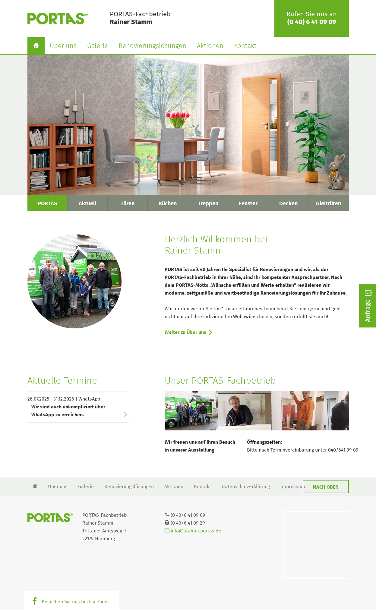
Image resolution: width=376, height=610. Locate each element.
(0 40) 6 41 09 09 (311, 22)
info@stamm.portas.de (193, 531)
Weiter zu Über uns (185, 332)
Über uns (63, 46)
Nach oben (326, 487)
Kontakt (245, 46)
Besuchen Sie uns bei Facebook (76, 601)
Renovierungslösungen (152, 46)
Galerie (97, 46)
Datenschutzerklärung (246, 486)
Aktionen (210, 46)
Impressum (292, 486)
